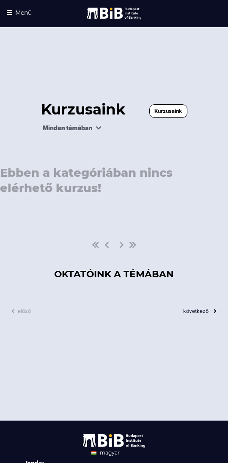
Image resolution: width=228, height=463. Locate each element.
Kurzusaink (168, 111)
